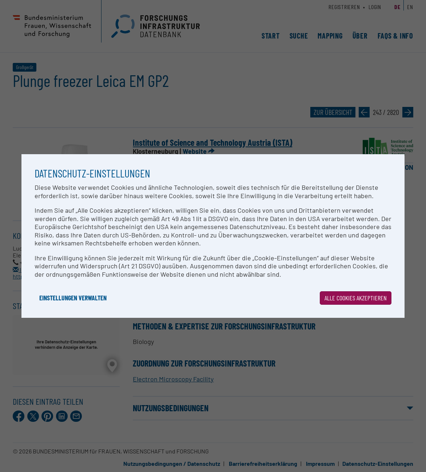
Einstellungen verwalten (73, 298)
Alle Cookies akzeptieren (356, 298)
